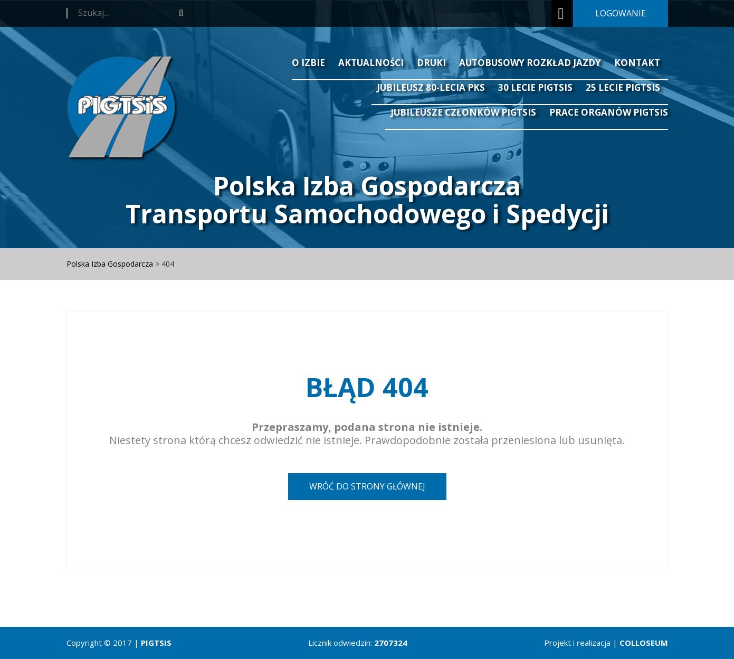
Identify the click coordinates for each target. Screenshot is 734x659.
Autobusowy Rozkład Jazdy (530, 63)
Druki (431, 63)
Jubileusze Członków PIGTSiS (463, 112)
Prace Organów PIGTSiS (608, 112)
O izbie (308, 63)
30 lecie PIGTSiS (535, 87)
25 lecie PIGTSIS (623, 87)
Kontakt (637, 63)
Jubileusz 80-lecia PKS (431, 87)
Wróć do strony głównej (367, 486)
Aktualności (371, 63)
